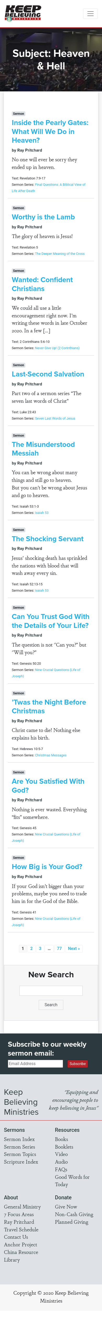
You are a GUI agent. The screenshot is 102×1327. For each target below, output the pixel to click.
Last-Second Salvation (48, 374)
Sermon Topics (20, 1154)
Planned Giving (71, 1221)
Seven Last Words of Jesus (55, 418)
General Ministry (22, 1206)
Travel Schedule (21, 1229)
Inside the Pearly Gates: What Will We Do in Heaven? (50, 131)
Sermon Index (19, 1139)
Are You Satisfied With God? (48, 786)
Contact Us (16, 1236)
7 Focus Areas (19, 1214)
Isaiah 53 (42, 513)
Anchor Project (20, 1244)
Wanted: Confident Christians (42, 284)
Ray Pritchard (19, 1221)
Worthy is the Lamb (43, 216)
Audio (61, 1161)
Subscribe (78, 1064)
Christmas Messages (50, 755)
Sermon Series (19, 1146)
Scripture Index (21, 1161)
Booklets (64, 1146)
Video (61, 1154)
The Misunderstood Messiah (43, 449)
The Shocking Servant (47, 538)
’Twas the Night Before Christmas (49, 706)
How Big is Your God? (47, 866)
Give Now (66, 1206)
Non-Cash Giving (74, 1214)
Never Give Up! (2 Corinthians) (57, 348)
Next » (74, 948)
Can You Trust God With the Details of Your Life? (50, 621)
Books (61, 1139)
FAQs (61, 1169)
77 (59, 948)
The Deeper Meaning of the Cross (60, 254)
